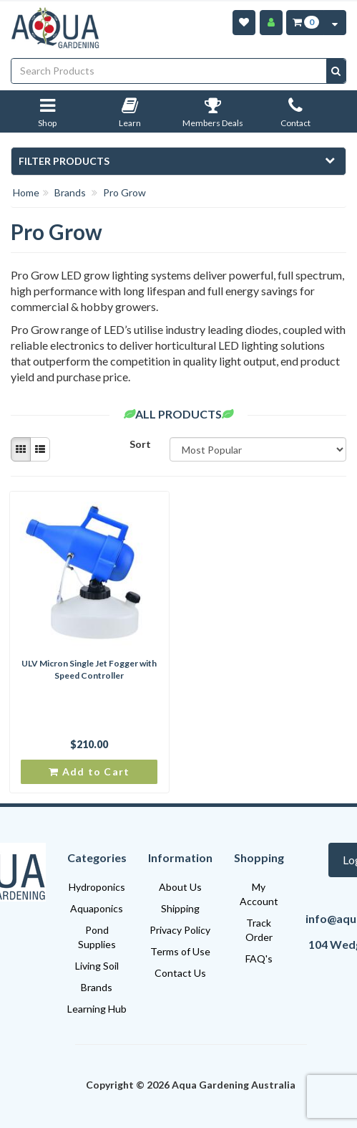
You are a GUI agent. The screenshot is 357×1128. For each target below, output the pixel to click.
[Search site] (336, 71)
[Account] (271, 22)
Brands (96, 987)
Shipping (180, 908)
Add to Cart (89, 771)
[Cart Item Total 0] (305, 22)
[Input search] (169, 71)
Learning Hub (97, 1009)
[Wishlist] (244, 22)
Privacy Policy (180, 930)
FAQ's (259, 958)
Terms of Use (180, 951)
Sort (140, 444)
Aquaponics (96, 908)
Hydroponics (97, 887)
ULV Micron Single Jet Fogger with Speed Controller (89, 669)
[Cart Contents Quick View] (334, 22)
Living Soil (97, 966)
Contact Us (180, 973)
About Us (180, 887)
